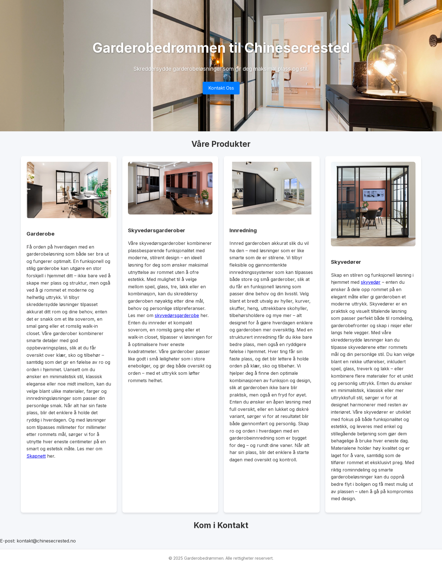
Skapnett (36, 456)
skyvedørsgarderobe (177, 315)
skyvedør (371, 282)
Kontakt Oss (221, 88)
